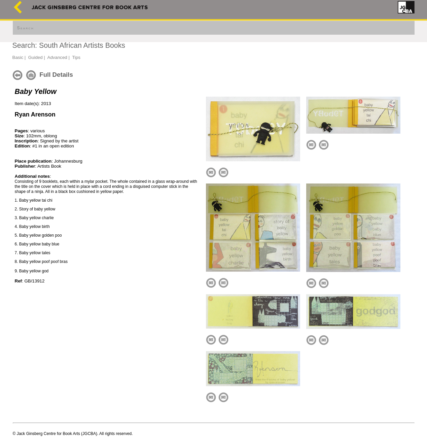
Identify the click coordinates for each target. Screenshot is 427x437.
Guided (35, 57)
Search (25, 28)
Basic (18, 57)
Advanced (57, 57)
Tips (76, 57)
